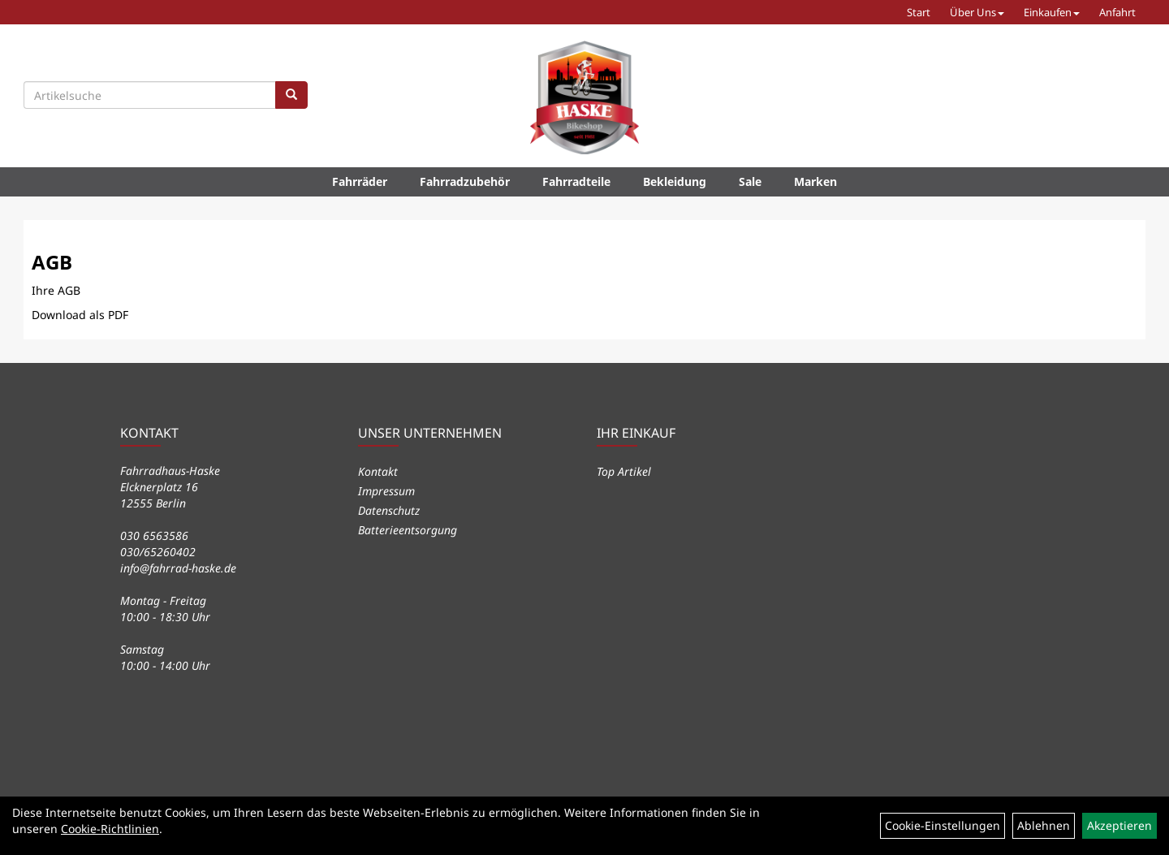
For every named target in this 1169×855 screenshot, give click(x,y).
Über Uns (977, 12)
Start (918, 12)
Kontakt (378, 471)
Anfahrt (1117, 12)
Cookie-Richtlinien (110, 828)
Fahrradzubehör (465, 181)
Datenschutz (389, 510)
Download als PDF (80, 314)
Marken (815, 181)
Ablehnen (1043, 825)
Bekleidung (674, 181)
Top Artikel (624, 471)
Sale (750, 181)
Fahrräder (359, 181)
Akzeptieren (1119, 825)
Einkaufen (1052, 12)
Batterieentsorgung (407, 530)
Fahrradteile (576, 181)
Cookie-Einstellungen (942, 825)
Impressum (386, 491)
